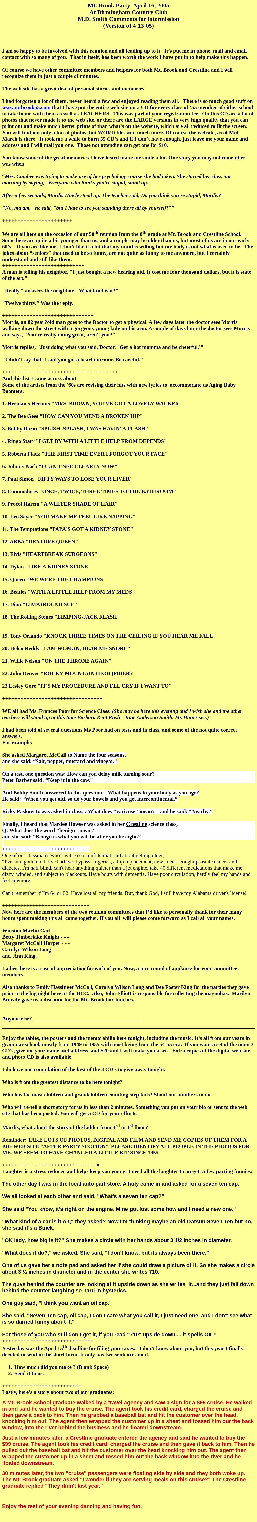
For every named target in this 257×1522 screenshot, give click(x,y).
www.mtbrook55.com (26, 107)
